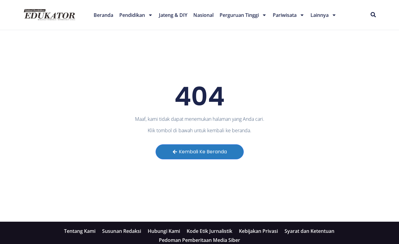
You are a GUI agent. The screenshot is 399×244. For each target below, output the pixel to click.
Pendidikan (136, 15)
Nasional (203, 15)
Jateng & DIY (173, 15)
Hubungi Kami (164, 231)
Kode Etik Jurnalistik (209, 231)
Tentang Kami (79, 231)
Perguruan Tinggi (243, 15)
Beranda (103, 15)
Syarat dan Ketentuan (309, 231)
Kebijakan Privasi (258, 231)
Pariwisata (288, 15)
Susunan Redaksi (121, 231)
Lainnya (323, 15)
